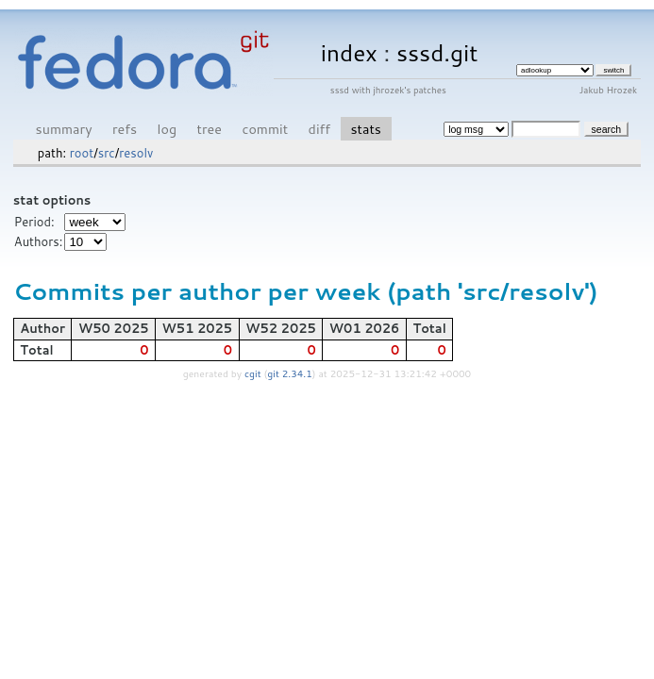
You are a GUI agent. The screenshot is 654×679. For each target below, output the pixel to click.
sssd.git (437, 52)
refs (124, 129)
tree (209, 129)
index (349, 52)
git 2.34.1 (289, 373)
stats (365, 129)
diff (319, 129)
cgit (253, 373)
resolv (136, 152)
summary (64, 129)
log (167, 129)
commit (265, 129)
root (81, 152)
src (106, 152)
